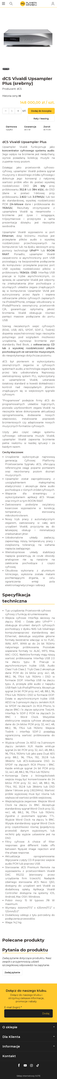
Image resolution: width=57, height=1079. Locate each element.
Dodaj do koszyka (41, 111)
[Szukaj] (11, 3)
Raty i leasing (41, 118)
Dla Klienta (28, 1037)
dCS (19, 88)
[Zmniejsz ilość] (18, 111)
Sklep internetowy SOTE (28, 1076)
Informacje (28, 1046)
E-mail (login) (12, 1007)
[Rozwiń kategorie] (3, 3)
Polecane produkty (23, 940)
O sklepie (28, 1027)
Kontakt (9, 1056)
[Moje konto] (53, 3)
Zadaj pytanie (12, 972)
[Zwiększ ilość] (5, 111)
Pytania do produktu (25, 949)
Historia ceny (11, 95)
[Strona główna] (28, 3)
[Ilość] (12, 111)
